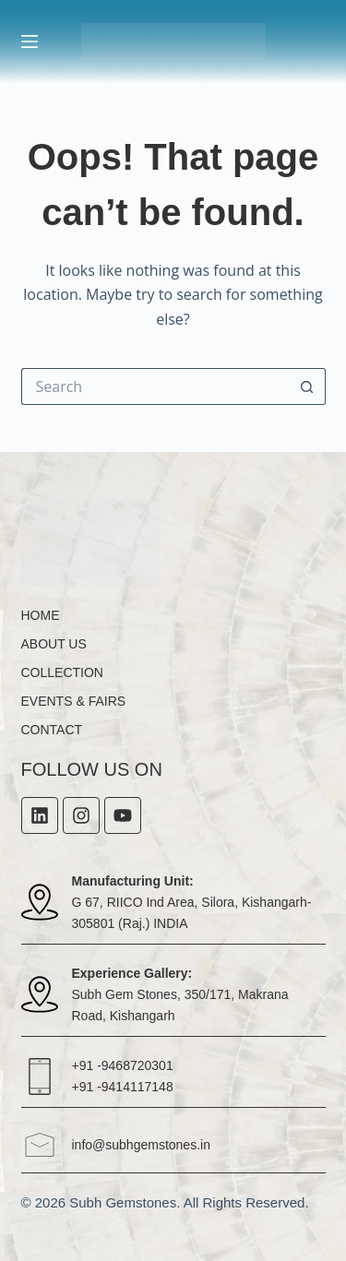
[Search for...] (155, 386)
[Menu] (29, 41)
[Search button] (307, 386)
